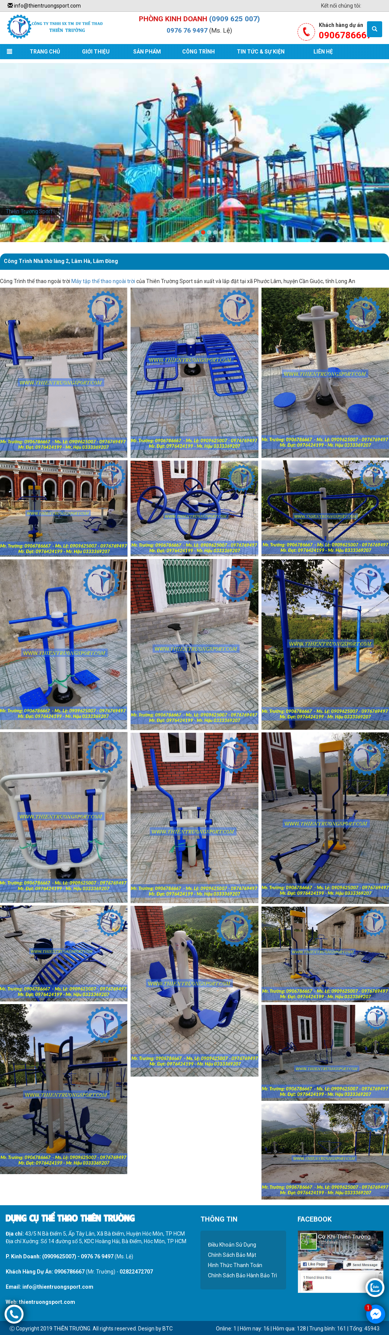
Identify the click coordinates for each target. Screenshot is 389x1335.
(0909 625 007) (234, 18)
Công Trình (198, 52)
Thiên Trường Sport (29, 211)
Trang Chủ (45, 52)
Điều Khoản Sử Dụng (232, 1245)
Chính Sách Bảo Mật (232, 1255)
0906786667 (69, 1272)
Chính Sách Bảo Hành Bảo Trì (242, 1275)
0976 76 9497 (187, 30)
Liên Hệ (323, 52)
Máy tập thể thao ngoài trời (103, 281)
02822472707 (136, 1272)
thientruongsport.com (47, 1302)
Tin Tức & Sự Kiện (261, 52)
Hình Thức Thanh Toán (235, 1265)
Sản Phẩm (147, 52)
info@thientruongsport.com (44, 6)
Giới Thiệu (96, 52)
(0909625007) (59, 1256)
